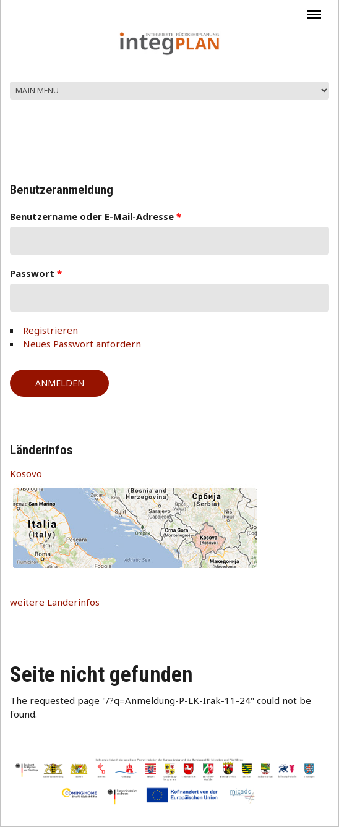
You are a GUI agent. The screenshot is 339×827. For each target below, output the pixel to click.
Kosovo (26, 473)
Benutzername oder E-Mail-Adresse (95, 216)
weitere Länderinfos (55, 602)
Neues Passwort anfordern (82, 343)
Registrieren (50, 330)
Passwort (36, 273)
